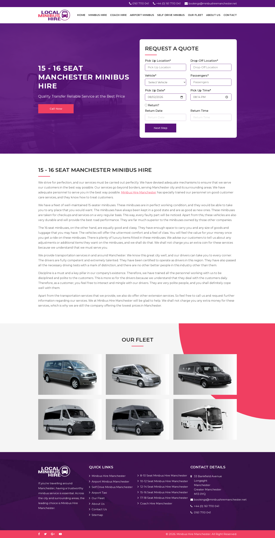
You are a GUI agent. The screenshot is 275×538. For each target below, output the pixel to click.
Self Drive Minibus (171, 15)
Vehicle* (150, 75)
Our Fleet (195, 15)
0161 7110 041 (140, 3)
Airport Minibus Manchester (110, 481)
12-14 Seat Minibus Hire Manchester (164, 486)
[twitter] (47, 534)
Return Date (153, 110)
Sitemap (97, 515)
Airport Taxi (99, 492)
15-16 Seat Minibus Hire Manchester (164, 492)
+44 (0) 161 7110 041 (168, 3)
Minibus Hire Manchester (138, 192)
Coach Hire (118, 15)
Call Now (56, 108)
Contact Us (99, 509)
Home (81, 15)
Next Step (160, 128)
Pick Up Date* (155, 90)
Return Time (199, 110)
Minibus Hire (97, 15)
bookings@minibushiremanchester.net (213, 3)
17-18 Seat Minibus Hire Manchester (164, 497)
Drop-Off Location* (204, 60)
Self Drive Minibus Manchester (112, 487)
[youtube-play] (62, 534)
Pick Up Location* (158, 60)
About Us (213, 15)
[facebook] (40, 534)
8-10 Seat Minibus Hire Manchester (163, 475)
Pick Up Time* (200, 90)
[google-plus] (54, 534)
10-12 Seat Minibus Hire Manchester (164, 481)
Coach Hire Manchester (156, 503)
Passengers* (199, 75)
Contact (230, 15)
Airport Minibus (142, 15)
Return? (153, 105)
